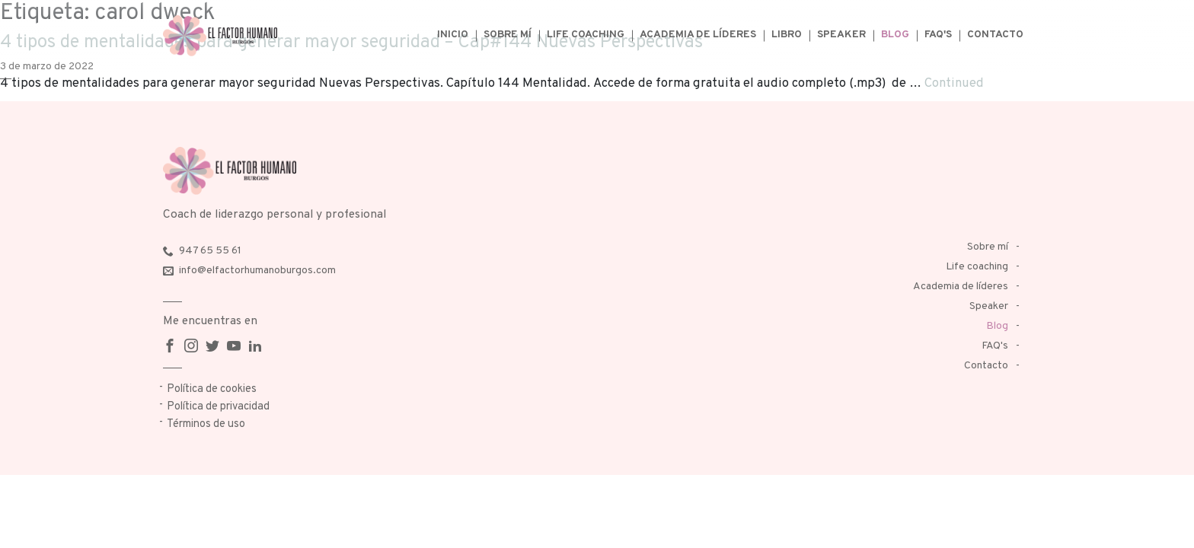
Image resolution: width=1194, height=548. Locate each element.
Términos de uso (206, 424)
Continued (954, 83)
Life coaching (585, 34)
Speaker (841, 34)
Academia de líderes (698, 34)
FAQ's (938, 34)
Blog (895, 34)
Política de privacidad (218, 407)
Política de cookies (212, 389)
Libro (786, 34)
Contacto (995, 34)
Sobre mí (508, 34)
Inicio (452, 34)
